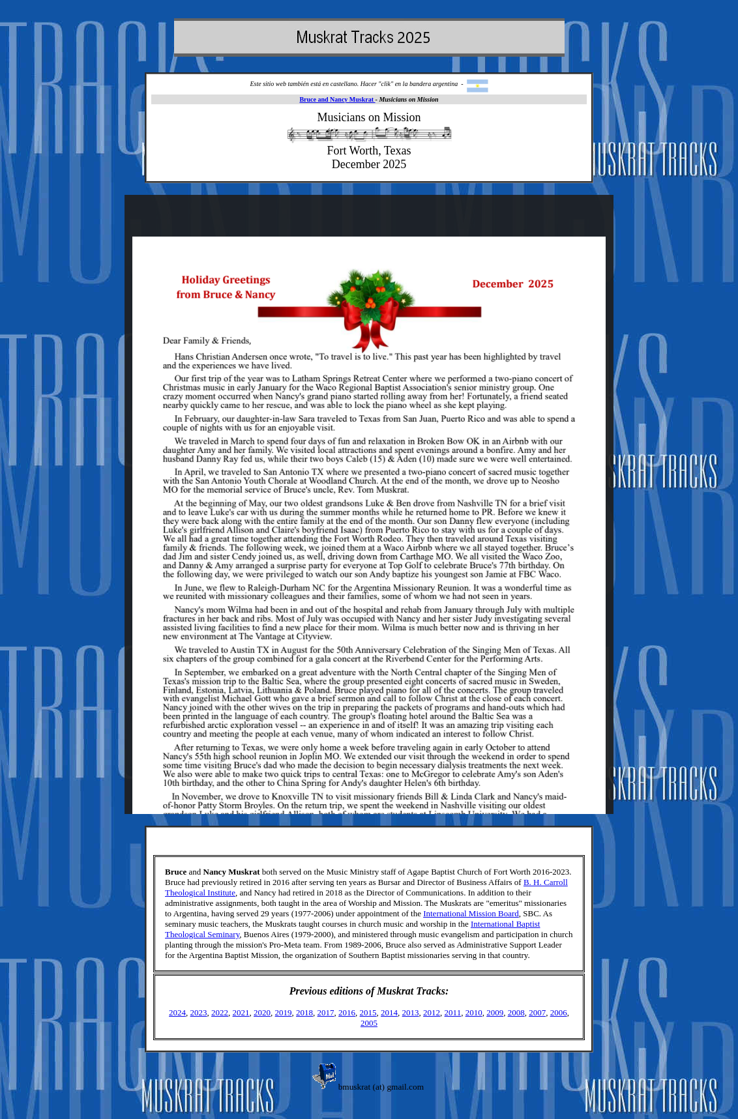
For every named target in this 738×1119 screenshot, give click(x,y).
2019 (283, 1012)
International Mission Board (471, 913)
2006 (558, 1012)
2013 (410, 1012)
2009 (494, 1012)
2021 (241, 1012)
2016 (346, 1012)
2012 (431, 1012)
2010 (473, 1012)
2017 (325, 1012)
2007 (537, 1012)
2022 (219, 1012)
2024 (177, 1012)
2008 (516, 1012)
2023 (198, 1012)
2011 (453, 1012)
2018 (304, 1012)
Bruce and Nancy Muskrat (337, 99)
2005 (369, 1023)
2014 (389, 1012)
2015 (368, 1012)
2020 (262, 1012)
